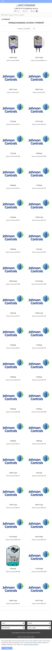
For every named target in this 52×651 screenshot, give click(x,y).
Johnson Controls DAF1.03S (39, 124)
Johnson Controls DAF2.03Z (39, 252)
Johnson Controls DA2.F (13, 92)
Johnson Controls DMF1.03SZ (13, 539)
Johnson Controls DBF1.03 (13, 348)
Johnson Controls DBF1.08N (13, 412)
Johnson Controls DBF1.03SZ (13, 380)
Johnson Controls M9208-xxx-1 (39, 60)
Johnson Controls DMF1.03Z (39, 539)
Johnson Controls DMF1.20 (13, 603)
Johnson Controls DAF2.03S (39, 220)
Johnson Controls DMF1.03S (39, 508)
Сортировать (20, 28)
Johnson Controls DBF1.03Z (39, 380)
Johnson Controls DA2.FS (39, 92)
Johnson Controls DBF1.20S (39, 444)
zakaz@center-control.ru (31, 8)
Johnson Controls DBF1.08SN (39, 412)
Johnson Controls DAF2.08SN (39, 284)
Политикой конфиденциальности (31, 644)
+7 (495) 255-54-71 (19, 8)
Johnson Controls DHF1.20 (13, 476)
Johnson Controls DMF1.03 (13, 508)
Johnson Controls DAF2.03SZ (13, 252)
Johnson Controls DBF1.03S (39, 348)
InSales (32, 637)
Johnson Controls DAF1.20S (39, 188)
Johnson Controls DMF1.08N (13, 571)
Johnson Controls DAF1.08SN (39, 156)
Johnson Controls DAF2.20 (13, 316)
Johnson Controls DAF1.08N (13, 156)
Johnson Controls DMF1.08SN (39, 571)
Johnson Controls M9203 (13, 60)
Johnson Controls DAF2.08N (13, 284)
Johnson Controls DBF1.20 (13, 444)
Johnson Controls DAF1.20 (13, 188)
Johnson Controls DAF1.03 (13, 124)
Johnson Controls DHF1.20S (39, 476)
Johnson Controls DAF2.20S (39, 316)
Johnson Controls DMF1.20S (39, 603)
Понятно (7, 648)
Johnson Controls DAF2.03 (13, 220)
